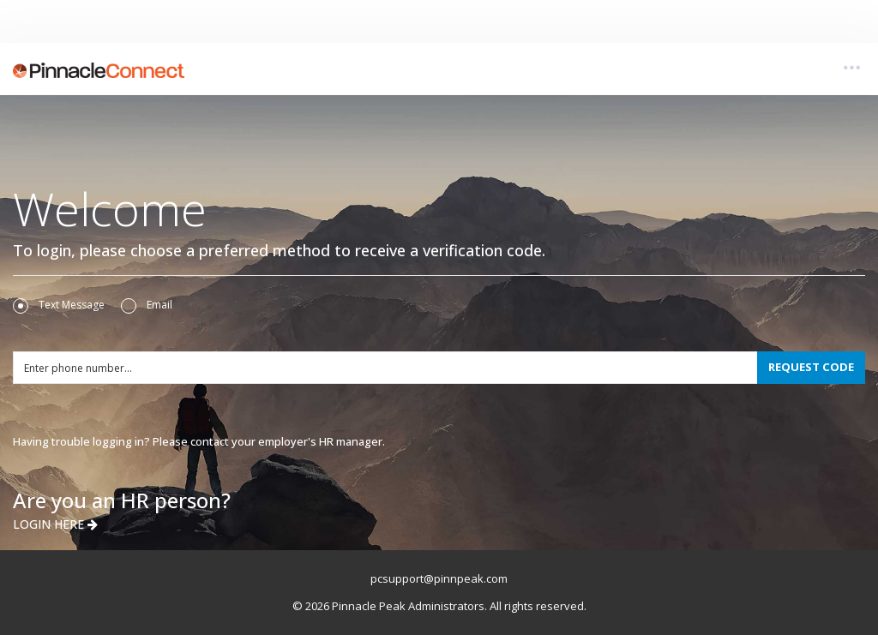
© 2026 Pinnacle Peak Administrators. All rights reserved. (439, 606)
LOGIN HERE (55, 524)
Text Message (59, 305)
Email (146, 305)
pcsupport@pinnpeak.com (439, 578)
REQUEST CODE (811, 366)
